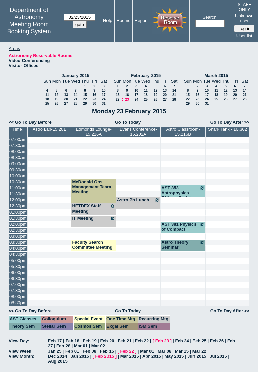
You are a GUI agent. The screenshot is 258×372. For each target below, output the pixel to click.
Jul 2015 (218, 356)
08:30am (18, 157)
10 (103, 90)
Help (107, 20)
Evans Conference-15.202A (138, 132)
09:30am (18, 169)
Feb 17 (55, 340)
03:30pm (18, 242)
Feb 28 (63, 345)
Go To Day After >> (229, 122)
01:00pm (18, 212)
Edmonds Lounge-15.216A (93, 132)
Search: (210, 17)
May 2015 (174, 356)
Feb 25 (199, 340)
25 (47, 103)
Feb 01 (72, 351)
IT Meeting (93, 218)
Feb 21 (124, 340)
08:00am (18, 151)
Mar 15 (182, 351)
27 (66, 103)
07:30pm (18, 290)
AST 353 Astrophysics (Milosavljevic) (183, 192)
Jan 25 (54, 351)
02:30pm (18, 230)
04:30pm (18, 254)
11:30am (18, 193)
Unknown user (244, 18)
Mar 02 (98, 345)
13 (66, 95)
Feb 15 (107, 351)
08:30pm (18, 302)
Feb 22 (142, 340)
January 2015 (75, 75)
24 (103, 99)
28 (75, 103)
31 (103, 103)
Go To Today (128, 122)
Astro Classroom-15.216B (183, 132)
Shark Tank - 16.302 (227, 129)
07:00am (18, 139)
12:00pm (18, 199)
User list (244, 35)
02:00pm (18, 224)
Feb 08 (89, 351)
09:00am (18, 163)
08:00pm (18, 296)
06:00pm (18, 272)
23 (94, 99)
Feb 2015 (104, 356)
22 (85, 99)
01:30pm (18, 218)
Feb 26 (217, 340)
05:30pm (18, 266)
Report (141, 20)
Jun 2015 (196, 356)
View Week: (21, 351)
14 (75, 95)
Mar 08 (164, 351)
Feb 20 (107, 340)
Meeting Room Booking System (29, 28)
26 (56, 103)
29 (85, 103)
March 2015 (216, 75)
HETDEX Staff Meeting (93, 208)
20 (66, 99)
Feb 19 (90, 340)
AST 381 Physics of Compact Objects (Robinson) (183, 229)
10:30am (18, 181)
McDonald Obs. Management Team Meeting (91, 186)
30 (94, 103)
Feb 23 (162, 340)
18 (47, 99)
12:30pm (18, 205)
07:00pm (18, 284)
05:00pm (18, 260)
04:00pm (18, 248)
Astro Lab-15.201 (49, 129)
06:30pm (18, 278)
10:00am (18, 175)
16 (94, 95)
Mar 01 (81, 345)
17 (103, 95)
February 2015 (146, 75)
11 (47, 95)
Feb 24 (182, 340)
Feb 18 (72, 340)
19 (56, 99)
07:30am (18, 145)
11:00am (18, 187)
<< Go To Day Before (30, 122)
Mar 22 (199, 351)
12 (56, 95)
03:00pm (18, 236)
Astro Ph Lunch (138, 200)
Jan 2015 (80, 356)
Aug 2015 (58, 361)
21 (75, 99)
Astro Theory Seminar (183, 245)
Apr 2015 (151, 356)
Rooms (123, 20)
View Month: (21, 356)
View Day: (19, 340)
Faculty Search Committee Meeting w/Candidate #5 (92, 247)
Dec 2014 (57, 356)
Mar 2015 (129, 356)
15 (85, 95)
